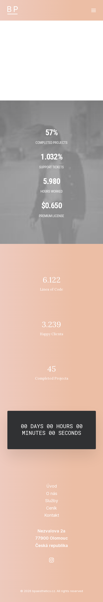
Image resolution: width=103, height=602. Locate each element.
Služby (51, 500)
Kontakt (51, 515)
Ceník (51, 508)
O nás (51, 493)
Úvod (51, 486)
